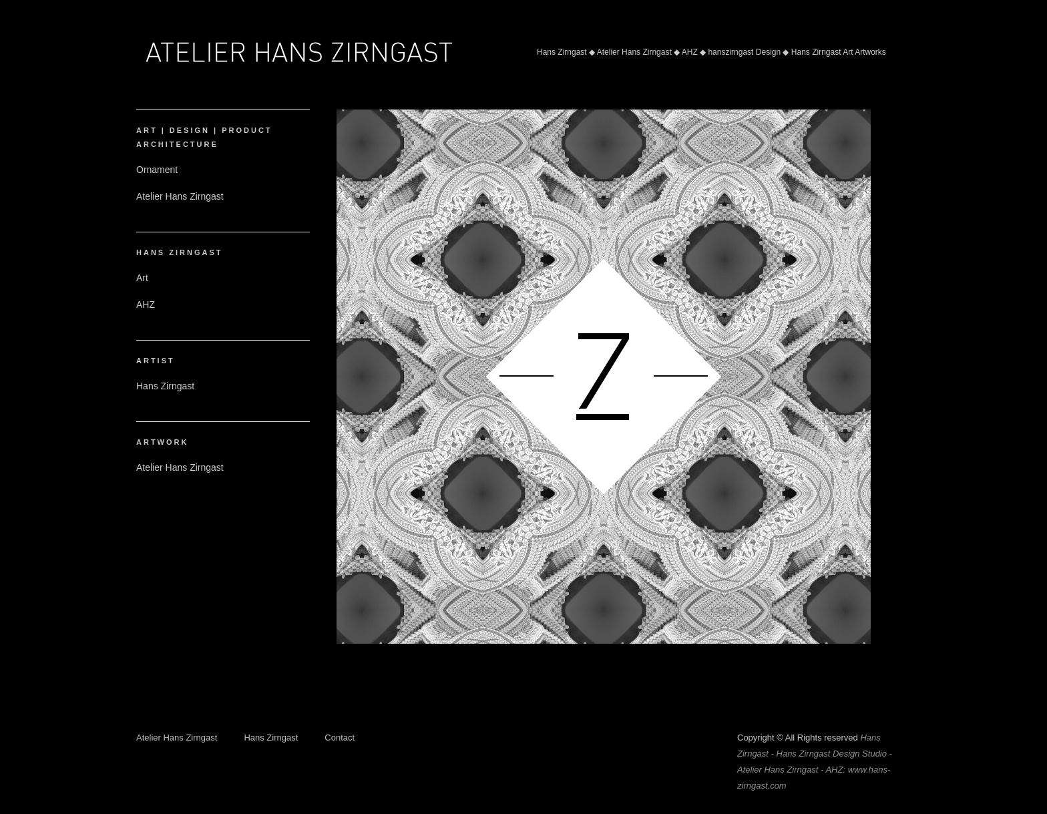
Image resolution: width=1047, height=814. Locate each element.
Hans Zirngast (271, 738)
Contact (340, 738)
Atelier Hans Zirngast (176, 738)
